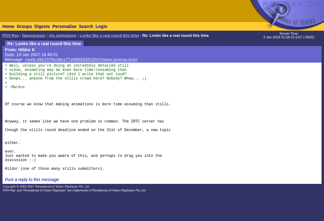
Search (86, 26)
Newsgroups (33, 35)
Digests (42, 26)
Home (8, 26)
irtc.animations (62, 35)
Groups (24, 26)
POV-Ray (10, 35)
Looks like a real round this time (109, 35)
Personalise (64, 26)
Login (101, 26)
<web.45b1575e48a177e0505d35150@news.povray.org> (81, 59)
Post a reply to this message (32, 179)
